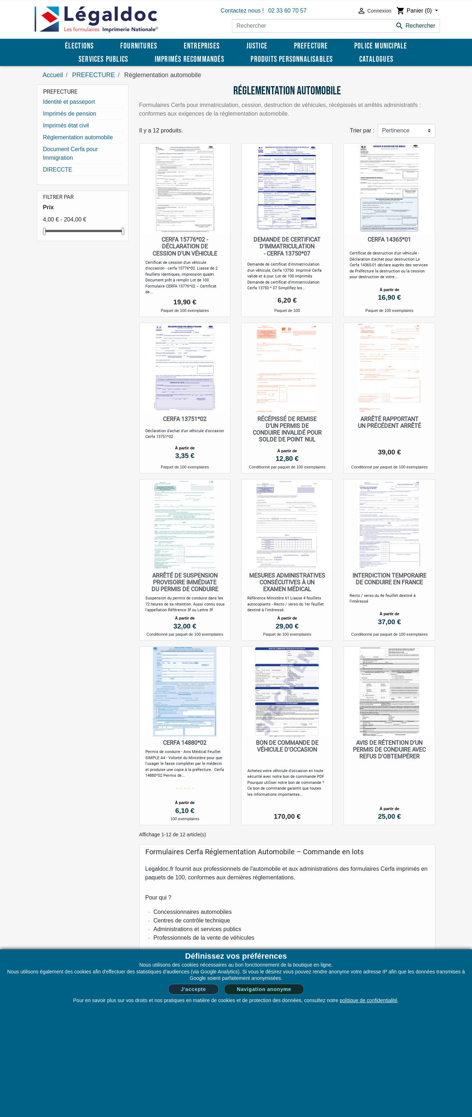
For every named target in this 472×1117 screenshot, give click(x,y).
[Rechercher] (336, 26)
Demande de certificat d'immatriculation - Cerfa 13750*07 (287, 246)
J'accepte (193, 989)
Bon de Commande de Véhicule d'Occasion (287, 746)
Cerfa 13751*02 (184, 419)
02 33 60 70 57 (287, 11)
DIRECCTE (58, 170)
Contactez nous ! (242, 11)
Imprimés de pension (70, 114)
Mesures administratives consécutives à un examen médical (287, 582)
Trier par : (362, 130)
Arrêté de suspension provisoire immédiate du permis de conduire (184, 582)
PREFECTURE (60, 91)
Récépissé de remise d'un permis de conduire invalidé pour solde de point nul (287, 429)
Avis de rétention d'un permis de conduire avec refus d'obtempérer (389, 749)
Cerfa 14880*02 (184, 742)
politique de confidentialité (368, 1000)
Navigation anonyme (264, 989)
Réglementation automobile (78, 137)
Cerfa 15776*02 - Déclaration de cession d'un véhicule (185, 246)
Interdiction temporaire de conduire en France (389, 579)
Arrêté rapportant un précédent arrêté (389, 422)
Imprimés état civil (66, 125)
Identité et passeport (69, 102)
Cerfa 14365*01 (389, 239)
